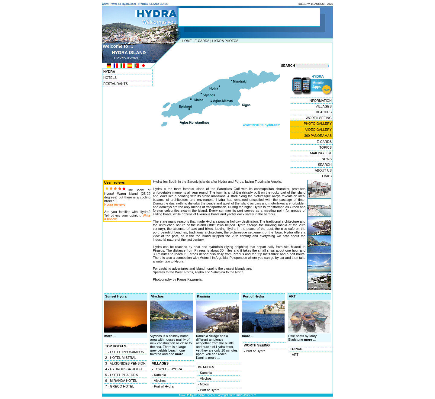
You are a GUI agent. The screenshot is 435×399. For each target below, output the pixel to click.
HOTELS (110, 77)
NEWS (327, 159)
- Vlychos (159, 380)
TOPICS (325, 147)
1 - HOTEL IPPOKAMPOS (124, 352)
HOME (187, 41)
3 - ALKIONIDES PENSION (125, 363)
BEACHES (324, 112)
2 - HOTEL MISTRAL (120, 357)
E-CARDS (202, 41)
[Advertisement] (216, 52)
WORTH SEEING (319, 118)
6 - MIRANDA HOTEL (121, 380)
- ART (294, 354)
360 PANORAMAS (318, 135)
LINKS (327, 176)
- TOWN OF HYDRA (167, 369)
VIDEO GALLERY (318, 129)
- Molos (203, 384)
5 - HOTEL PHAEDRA (121, 375)
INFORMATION (320, 100)
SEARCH (325, 164)
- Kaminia (159, 375)
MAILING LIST (321, 153)
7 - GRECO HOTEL (119, 386)
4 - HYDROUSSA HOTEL (124, 369)
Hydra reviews (114, 204)
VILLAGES (324, 106)
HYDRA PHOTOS (225, 41)
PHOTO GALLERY (318, 123)
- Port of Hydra (163, 386)
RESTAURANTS (115, 83)
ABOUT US (323, 170)
